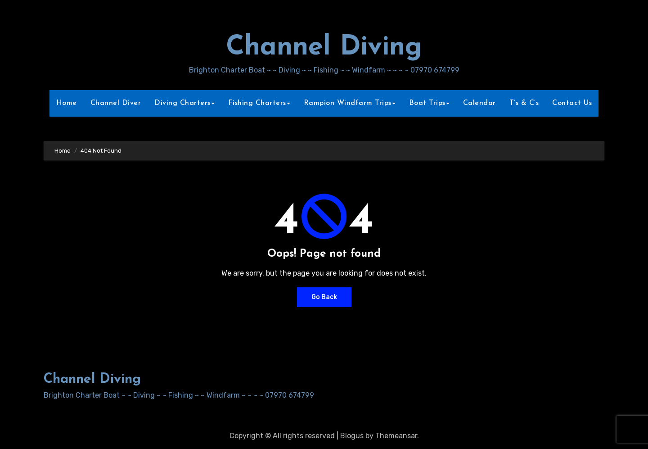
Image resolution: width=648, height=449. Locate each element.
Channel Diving (324, 47)
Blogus (352, 435)
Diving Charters (182, 103)
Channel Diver (115, 103)
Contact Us (572, 103)
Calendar (479, 103)
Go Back (324, 297)
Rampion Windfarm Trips (348, 103)
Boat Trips (427, 103)
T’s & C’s (524, 103)
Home (66, 103)
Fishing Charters (257, 103)
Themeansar (396, 435)
